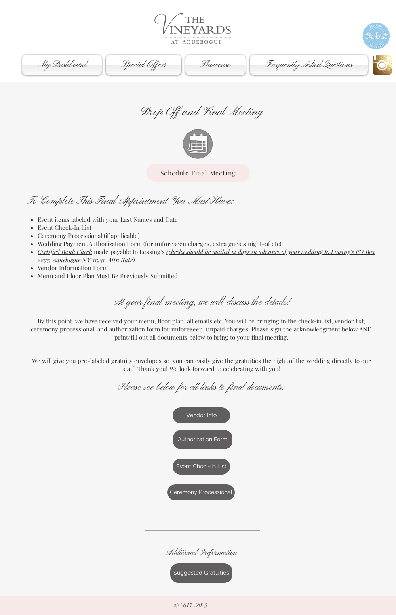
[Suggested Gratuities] (201, 573)
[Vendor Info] (201, 415)
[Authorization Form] (202, 439)
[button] (63, 65)
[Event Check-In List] (201, 467)
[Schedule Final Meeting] (198, 173)
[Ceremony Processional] (201, 492)
